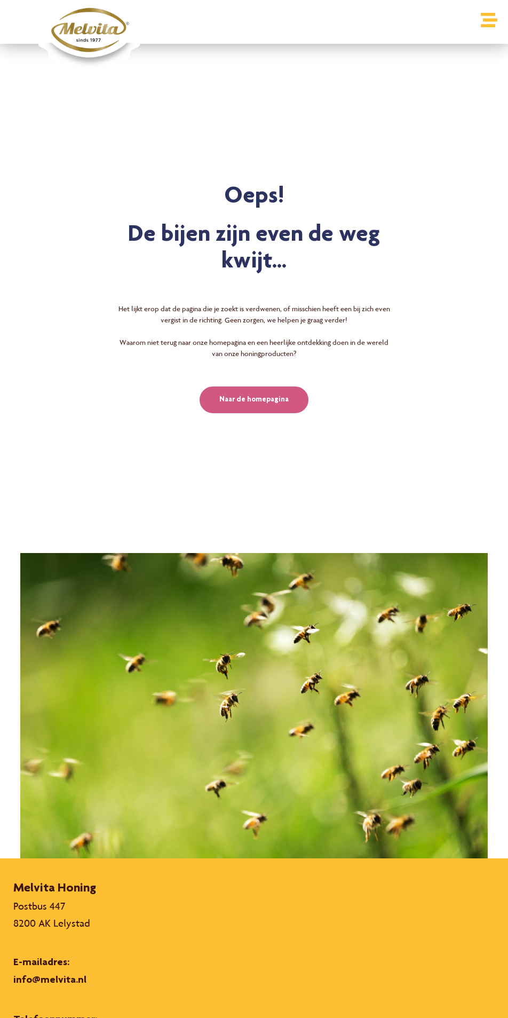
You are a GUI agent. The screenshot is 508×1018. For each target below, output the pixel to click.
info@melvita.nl (49, 980)
